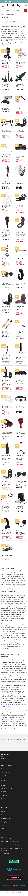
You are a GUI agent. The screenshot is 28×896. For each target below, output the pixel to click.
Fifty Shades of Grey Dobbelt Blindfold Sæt (6, 108)
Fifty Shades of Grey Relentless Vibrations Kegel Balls (20, 132)
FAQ (2, 764)
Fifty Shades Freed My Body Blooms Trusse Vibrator (20, 308)
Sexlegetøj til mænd (6, 824)
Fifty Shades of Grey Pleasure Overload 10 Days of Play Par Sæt (20, 508)
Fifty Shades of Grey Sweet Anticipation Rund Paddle (20, 433)
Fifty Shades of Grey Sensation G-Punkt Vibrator (6, 532)
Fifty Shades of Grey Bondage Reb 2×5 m (20, 156)
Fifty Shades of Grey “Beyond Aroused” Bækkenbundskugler (7, 557)
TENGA (3, 801)
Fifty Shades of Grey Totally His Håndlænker (6, 62)
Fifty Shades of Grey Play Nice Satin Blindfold (19, 382)
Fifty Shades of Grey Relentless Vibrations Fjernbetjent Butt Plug (6, 383)
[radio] (4, 179)
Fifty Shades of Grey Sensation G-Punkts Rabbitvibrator (20, 284)
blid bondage (19, 39)
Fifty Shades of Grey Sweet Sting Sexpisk (20, 333)
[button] (3, 5)
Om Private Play (5, 774)
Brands (2, 14)
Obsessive (4, 797)
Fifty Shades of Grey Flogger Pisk (20, 107)
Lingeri (3, 827)
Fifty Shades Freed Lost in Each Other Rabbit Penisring (20, 234)
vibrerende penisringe (7, 704)
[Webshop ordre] (14, 21)
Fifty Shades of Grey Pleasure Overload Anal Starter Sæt (6, 86)
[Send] (25, 10)
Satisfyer (3, 787)
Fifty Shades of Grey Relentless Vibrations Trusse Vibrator (6, 308)
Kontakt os (4, 760)
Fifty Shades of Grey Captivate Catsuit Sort (6, 185)
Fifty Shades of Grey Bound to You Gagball (20, 408)
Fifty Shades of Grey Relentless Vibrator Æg (20, 207)
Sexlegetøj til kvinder (7, 820)
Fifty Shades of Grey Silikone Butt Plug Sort (20, 357)
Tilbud (3, 813)
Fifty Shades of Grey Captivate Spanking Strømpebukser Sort (6, 235)
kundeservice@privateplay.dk (12, 847)
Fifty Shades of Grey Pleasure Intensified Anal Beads (6, 358)
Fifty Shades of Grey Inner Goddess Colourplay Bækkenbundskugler (21, 483)
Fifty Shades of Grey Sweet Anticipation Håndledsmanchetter (7, 432)
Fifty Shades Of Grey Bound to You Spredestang (20, 260)
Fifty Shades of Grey (6, 790)
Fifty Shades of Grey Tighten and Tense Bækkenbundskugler (7, 283)
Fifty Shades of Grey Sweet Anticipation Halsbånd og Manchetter (19, 458)
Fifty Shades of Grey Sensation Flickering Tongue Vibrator (6, 457)
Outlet (3, 817)
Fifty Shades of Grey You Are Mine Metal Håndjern (20, 62)
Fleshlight (3, 794)
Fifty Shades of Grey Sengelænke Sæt (6, 132)
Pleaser (3, 804)
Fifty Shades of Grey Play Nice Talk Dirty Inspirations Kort (7, 408)
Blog (2, 830)
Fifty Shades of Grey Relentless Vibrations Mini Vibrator (6, 483)
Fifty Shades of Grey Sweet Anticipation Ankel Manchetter (20, 532)
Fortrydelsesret (5, 771)
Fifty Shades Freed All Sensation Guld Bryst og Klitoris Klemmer (6, 333)
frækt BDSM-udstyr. (14, 687)
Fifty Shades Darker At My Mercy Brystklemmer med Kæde (7, 207)
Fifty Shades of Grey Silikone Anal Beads (6, 260)
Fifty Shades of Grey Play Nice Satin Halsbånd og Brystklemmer (6, 508)
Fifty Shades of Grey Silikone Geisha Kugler (19, 185)
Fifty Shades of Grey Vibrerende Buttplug (20, 85)
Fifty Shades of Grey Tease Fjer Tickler (6, 156)
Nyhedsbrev (4, 777)
